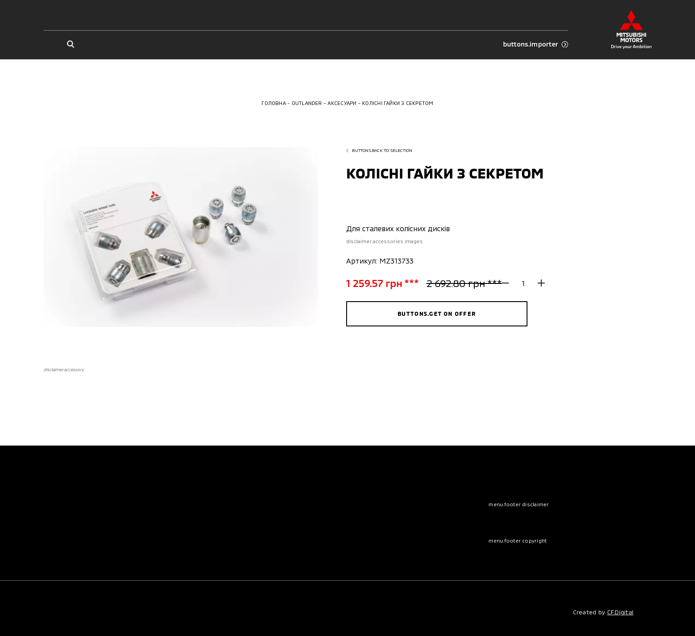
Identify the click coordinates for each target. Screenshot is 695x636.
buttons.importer (536, 44)
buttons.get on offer (437, 313)
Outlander (307, 103)
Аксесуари (342, 103)
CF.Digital (620, 612)
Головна (274, 103)
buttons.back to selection (379, 150)
